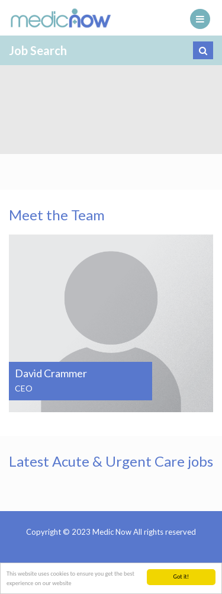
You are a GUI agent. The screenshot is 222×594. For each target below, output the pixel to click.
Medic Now (60, 18)
